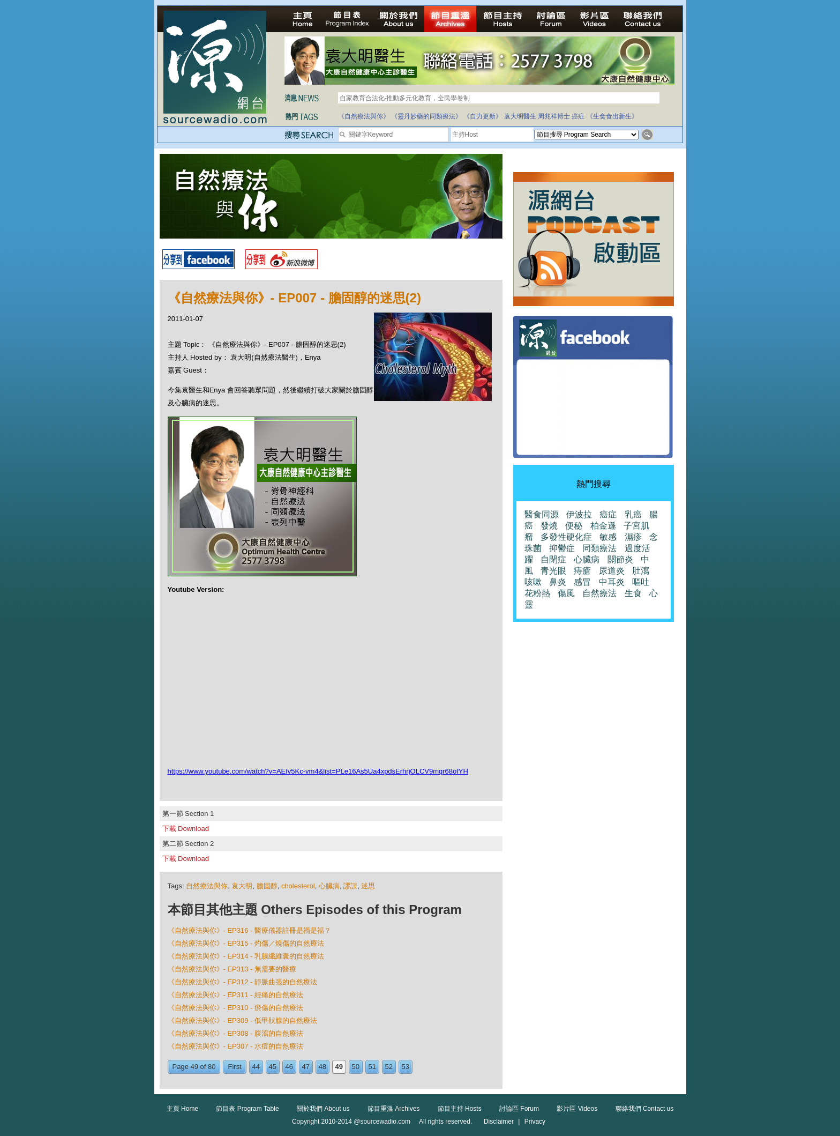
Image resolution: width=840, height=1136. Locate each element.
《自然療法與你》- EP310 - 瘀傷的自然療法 (236, 1008)
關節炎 (620, 559)
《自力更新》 (482, 116)
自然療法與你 (207, 886)
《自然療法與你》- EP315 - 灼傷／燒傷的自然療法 (246, 943)
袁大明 (241, 886)
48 (322, 1067)
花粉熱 (537, 593)
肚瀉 (640, 570)
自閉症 (553, 559)
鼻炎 (557, 581)
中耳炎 (612, 581)
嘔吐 (640, 581)
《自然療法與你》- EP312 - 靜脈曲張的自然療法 (243, 982)
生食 (633, 593)
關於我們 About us (323, 1108)
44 (256, 1067)
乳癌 (633, 514)
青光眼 (553, 570)
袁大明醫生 (520, 116)
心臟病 (329, 886)
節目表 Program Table (247, 1108)
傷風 (566, 593)
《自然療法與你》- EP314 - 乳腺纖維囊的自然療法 (246, 956)
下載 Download (185, 829)
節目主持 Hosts (460, 1108)
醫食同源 (541, 514)
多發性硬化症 (566, 536)
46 (289, 1067)
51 (372, 1067)
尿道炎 (612, 570)
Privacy (534, 1121)
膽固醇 (267, 886)
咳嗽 (533, 581)
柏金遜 (603, 525)
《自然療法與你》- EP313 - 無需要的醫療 (232, 969)
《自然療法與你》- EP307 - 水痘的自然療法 (236, 1046)
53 (405, 1067)
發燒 (549, 525)
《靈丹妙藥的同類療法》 (426, 116)
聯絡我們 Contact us (645, 1108)
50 (355, 1067)
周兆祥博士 (554, 116)
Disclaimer (499, 1121)
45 (272, 1067)
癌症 (578, 116)
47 (306, 1067)
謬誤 (350, 886)
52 (389, 1067)
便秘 (573, 525)
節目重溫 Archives (393, 1108)
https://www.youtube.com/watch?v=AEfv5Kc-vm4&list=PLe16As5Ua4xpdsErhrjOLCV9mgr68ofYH (318, 771)
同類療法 (599, 548)
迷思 (368, 886)
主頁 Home (182, 1108)
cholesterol (298, 886)
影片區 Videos (577, 1108)
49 (339, 1067)
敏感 (608, 536)
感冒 (582, 581)
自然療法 (599, 593)
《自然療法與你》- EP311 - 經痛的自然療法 (236, 995)
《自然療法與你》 (363, 116)
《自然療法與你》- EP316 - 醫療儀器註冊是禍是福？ (250, 930)
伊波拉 (579, 514)
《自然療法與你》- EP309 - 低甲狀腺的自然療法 (243, 1020)
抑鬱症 (562, 548)
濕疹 (633, 536)
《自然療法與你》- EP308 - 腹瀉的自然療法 (236, 1033)
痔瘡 (582, 570)
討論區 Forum (519, 1108)
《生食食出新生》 (612, 116)
